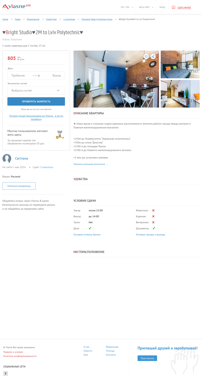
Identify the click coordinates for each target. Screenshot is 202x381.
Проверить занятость (36, 101)
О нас (86, 347)
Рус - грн (125, 7)
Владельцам (112, 347)
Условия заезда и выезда (150, 234)
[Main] (16, 6)
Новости (88, 351)
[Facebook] (5, 373)
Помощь (110, 351)
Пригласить (147, 358)
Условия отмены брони (86, 234)
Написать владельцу (19, 186)
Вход (162, 7)
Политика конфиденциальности (20, 356)
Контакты (111, 355)
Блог (86, 355)
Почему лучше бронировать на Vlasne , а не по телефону (36, 117)
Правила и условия (13, 352)
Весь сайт (144, 7)
